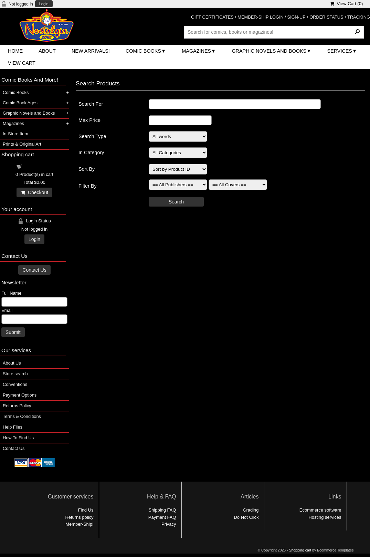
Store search (15, 373)
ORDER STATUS (326, 17)
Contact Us (34, 269)
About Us (12, 363)
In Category (91, 152)
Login (44, 4)
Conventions (15, 384)
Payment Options (19, 395)
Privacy (168, 524)
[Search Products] (273, 32)
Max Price (89, 120)
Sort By (86, 169)
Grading (250, 510)
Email (6, 310)
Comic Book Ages (20, 102)
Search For (90, 104)
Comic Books (143, 51)
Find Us (86, 510)
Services (339, 51)
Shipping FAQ (162, 510)
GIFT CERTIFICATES (212, 17)
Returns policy (79, 517)
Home (15, 51)
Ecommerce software (320, 510)
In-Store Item (15, 133)
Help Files (12, 427)
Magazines (196, 51)
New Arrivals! (91, 51)
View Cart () (346, 3)
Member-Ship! (79, 524)
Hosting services (324, 517)
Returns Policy (17, 405)
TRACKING (358, 17)
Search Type (92, 136)
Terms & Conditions (22, 416)
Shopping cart (38, 166)
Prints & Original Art (22, 144)
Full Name (11, 293)
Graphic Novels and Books (269, 51)
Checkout (34, 192)
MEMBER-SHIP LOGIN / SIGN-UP (271, 17)
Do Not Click (246, 517)
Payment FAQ (162, 517)
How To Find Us (18, 437)
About (47, 51)
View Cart (21, 63)
